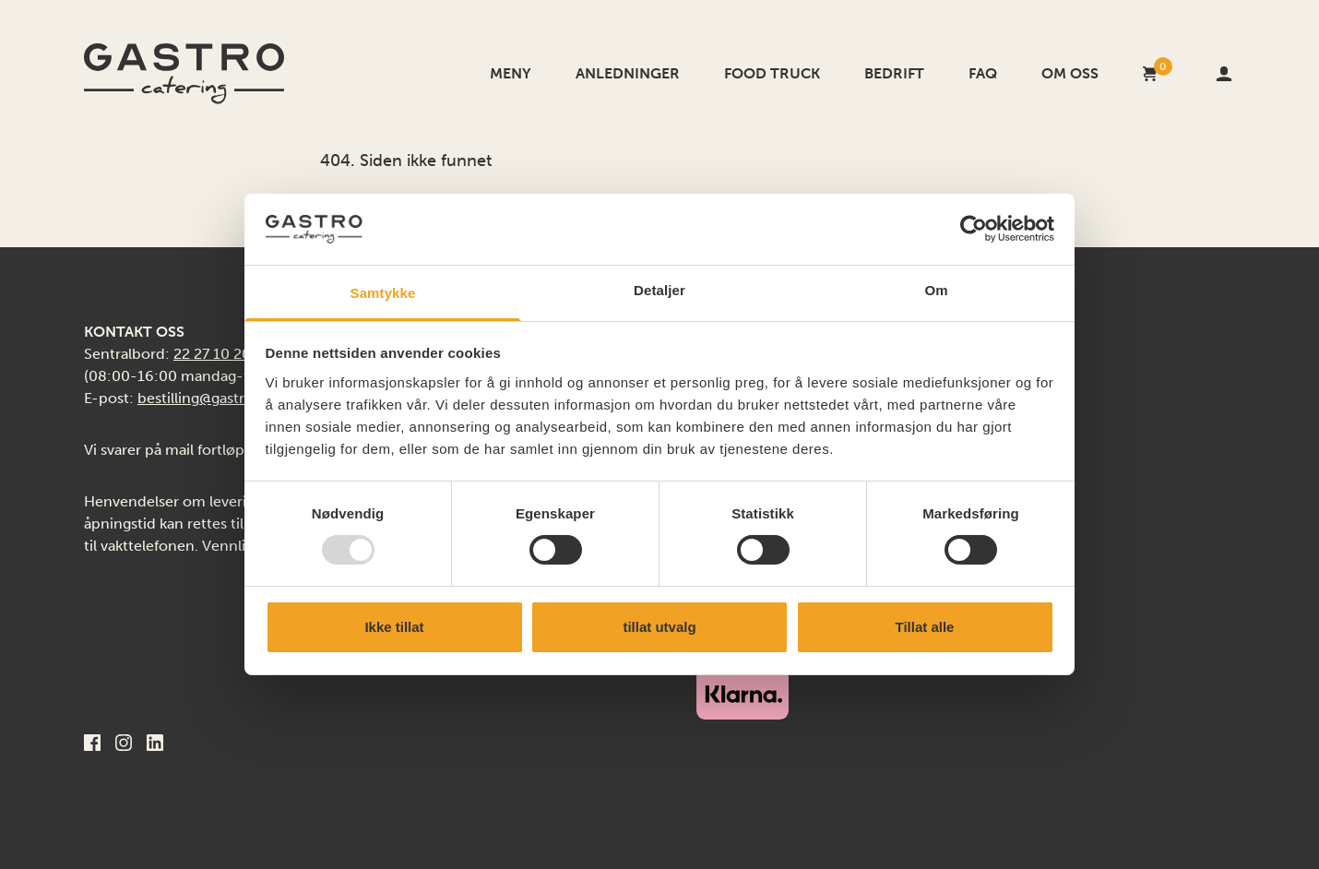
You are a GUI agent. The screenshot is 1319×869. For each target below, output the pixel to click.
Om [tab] (935, 290)
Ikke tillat (393, 627)
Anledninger (628, 73)
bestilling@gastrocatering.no (234, 398)
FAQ (982, 73)
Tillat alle (925, 627)
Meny (510, 73)
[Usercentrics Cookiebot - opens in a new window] (973, 229)
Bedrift (894, 73)
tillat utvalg (659, 627)
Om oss (1070, 73)
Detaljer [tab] (659, 290)
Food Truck (772, 73)
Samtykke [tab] (383, 293)
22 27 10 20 (212, 354)
